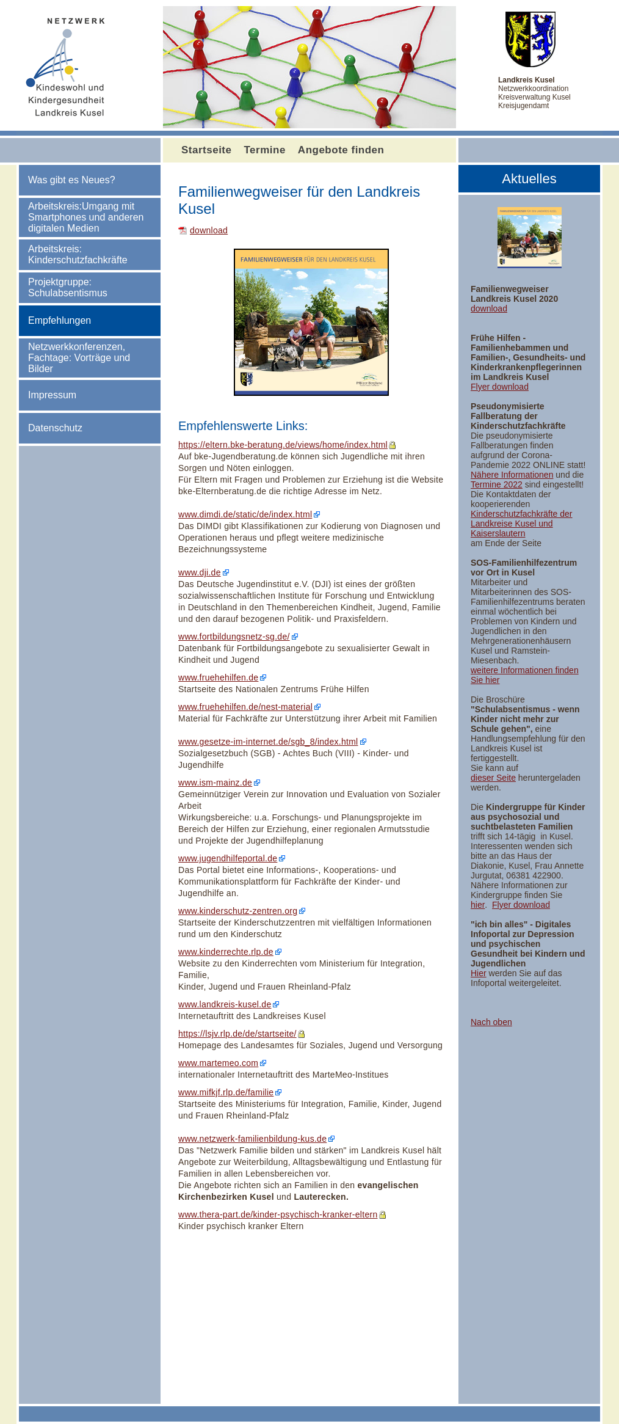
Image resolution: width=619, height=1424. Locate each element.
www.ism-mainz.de (215, 782)
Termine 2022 (497, 484)
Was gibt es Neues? (71, 180)
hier (478, 905)
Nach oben (491, 1022)
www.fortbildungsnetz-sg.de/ (234, 636)
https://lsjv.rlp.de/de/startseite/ (237, 1034)
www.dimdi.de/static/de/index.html (245, 514)
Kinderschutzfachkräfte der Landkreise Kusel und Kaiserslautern (522, 523)
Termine (264, 150)
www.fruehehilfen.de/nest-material (245, 707)
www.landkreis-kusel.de (224, 1004)
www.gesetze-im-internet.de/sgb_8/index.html (268, 742)
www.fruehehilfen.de (218, 677)
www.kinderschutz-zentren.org (237, 911)
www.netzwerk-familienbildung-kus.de (252, 1139)
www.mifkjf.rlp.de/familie (225, 1092)
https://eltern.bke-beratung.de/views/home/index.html (283, 445)
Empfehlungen (59, 320)
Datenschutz (55, 428)
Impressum (52, 395)
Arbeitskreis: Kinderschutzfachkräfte (78, 254)
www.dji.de (199, 572)
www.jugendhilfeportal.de (227, 858)
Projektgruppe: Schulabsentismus (67, 287)
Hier (479, 973)
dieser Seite (493, 778)
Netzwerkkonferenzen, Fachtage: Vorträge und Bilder (79, 357)
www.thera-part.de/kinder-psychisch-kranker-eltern (278, 1214)
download (209, 230)
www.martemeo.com (218, 1063)
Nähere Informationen (512, 475)
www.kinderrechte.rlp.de (225, 952)
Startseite (206, 150)
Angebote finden (341, 150)
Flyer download (500, 387)
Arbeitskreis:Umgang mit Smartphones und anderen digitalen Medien (85, 217)
